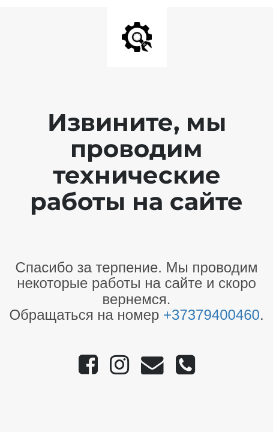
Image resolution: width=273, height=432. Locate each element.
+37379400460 (211, 315)
